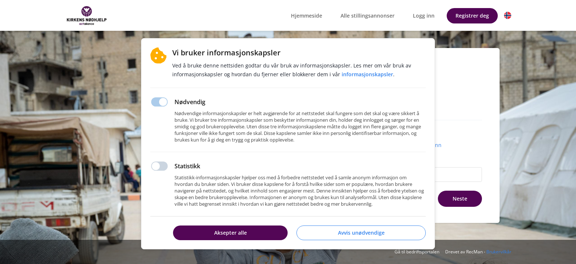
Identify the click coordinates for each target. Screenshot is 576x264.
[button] (507, 15)
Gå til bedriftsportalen (417, 252)
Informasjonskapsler (367, 74)
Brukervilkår (498, 252)
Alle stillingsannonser (368, 15)
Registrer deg (472, 15)
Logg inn (424, 15)
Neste (460, 198)
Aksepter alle (230, 232)
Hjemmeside (306, 15)
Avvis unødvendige (361, 232)
